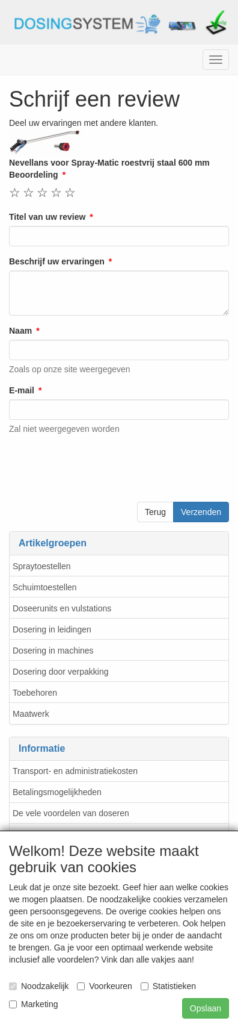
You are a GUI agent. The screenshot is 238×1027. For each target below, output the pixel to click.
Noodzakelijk (39, 986)
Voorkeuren (104, 986)
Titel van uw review (47, 217)
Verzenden (201, 512)
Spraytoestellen (42, 566)
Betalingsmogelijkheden (57, 792)
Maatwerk (31, 714)
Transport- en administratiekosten (75, 771)
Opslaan (205, 1008)
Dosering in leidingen (52, 629)
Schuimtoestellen (45, 587)
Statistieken (168, 986)
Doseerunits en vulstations (62, 608)
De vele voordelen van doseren (71, 813)
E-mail (21, 390)
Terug (155, 512)
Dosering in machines (53, 650)
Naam (20, 331)
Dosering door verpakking (61, 671)
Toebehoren (35, 693)
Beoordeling (33, 174)
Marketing (33, 1004)
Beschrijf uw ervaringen (57, 261)
